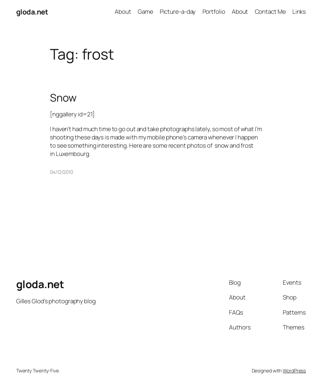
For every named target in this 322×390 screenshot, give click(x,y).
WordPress (294, 370)
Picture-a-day (178, 11)
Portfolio (213, 11)
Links (299, 11)
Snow (63, 98)
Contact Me (270, 11)
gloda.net (32, 12)
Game (145, 11)
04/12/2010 (61, 172)
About (123, 11)
